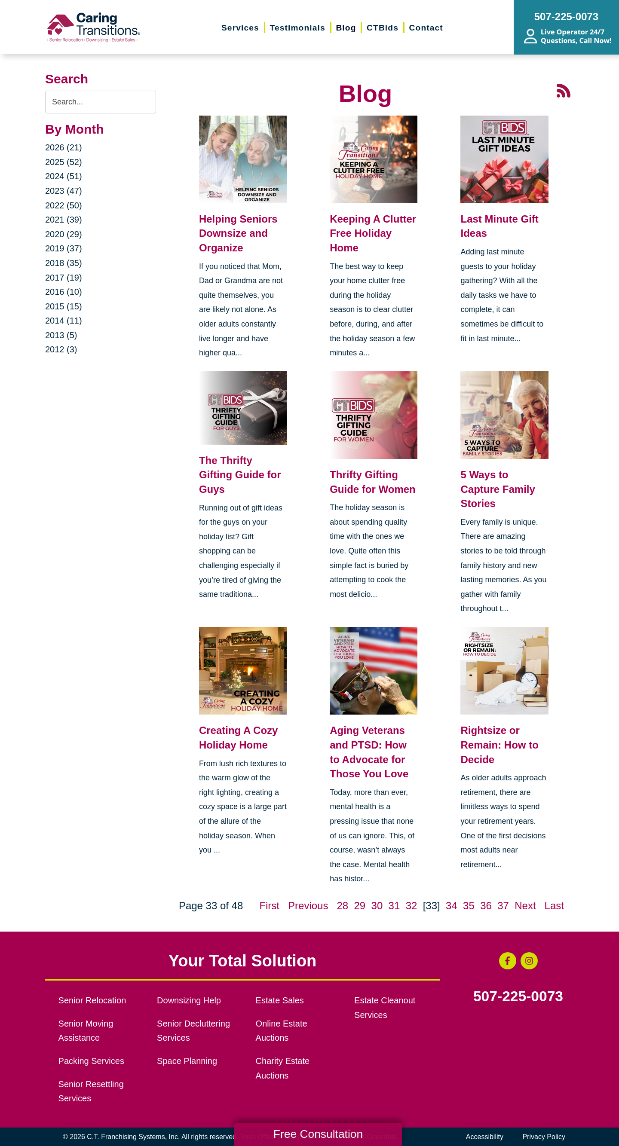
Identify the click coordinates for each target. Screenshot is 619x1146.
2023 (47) (63, 191)
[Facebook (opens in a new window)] (507, 960)
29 (359, 905)
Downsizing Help (189, 1000)
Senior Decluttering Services (193, 1031)
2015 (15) (63, 306)
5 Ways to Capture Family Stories (497, 489)
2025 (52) (63, 162)
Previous (308, 905)
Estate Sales (280, 1000)
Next (525, 905)
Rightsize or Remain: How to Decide (499, 744)
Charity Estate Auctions (283, 1068)
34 (451, 905)
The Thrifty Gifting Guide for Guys (240, 475)
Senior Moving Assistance (85, 1031)
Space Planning (187, 1061)
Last (554, 905)
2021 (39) (63, 219)
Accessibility (484, 1136)
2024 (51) (63, 176)
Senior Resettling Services (91, 1091)
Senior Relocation (92, 1000)
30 (377, 905)
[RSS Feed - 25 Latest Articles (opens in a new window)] (563, 89)
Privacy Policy (543, 1136)
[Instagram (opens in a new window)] (529, 960)
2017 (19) (63, 277)
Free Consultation (318, 1134)
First (269, 905)
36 (486, 905)
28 (342, 905)
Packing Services (91, 1061)
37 (503, 905)
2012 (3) (61, 349)
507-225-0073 (518, 996)
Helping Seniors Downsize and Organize (238, 233)
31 (394, 905)
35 (469, 905)
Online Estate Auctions (281, 1031)
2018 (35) (63, 263)
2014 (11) (63, 320)
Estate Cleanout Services (384, 1008)
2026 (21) (63, 147)
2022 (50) (63, 205)
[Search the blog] (100, 102)
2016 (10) (63, 291)
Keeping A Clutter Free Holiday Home (373, 233)
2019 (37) (63, 248)
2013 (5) (61, 335)
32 (411, 905)
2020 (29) (63, 234)
